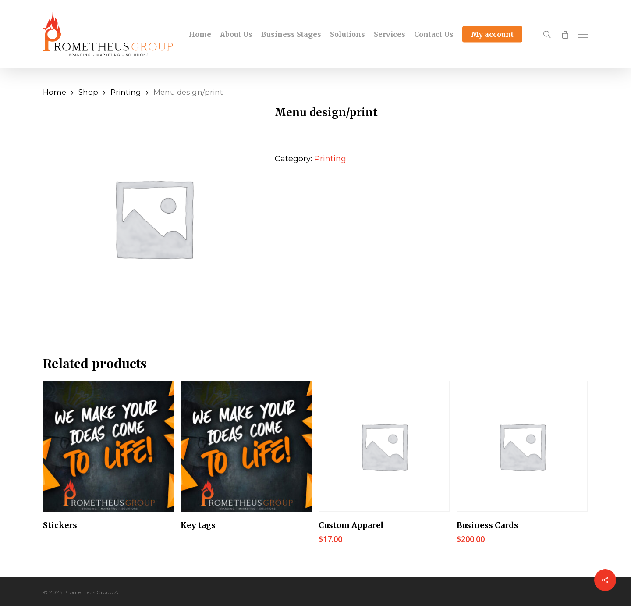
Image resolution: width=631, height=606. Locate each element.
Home (54, 92)
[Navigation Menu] (583, 34)
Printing (125, 92)
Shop (88, 92)
